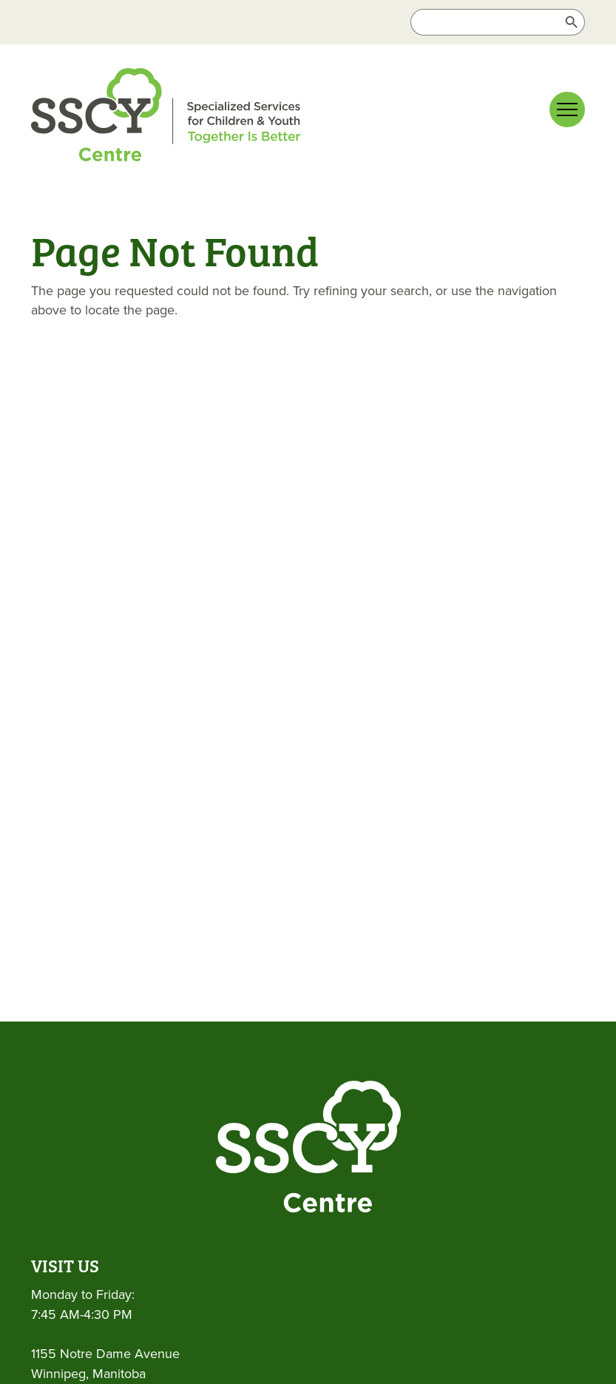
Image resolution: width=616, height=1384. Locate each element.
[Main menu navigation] (567, 109)
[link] (166, 117)
